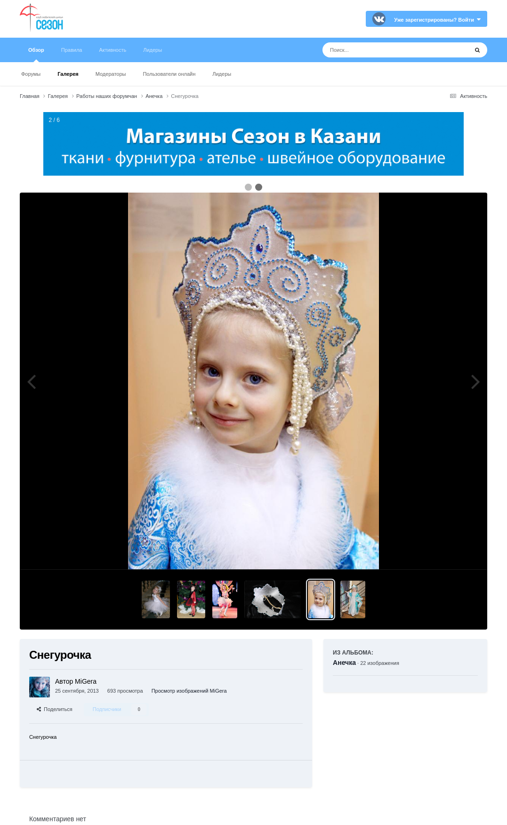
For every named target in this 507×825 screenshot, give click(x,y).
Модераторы (111, 74)
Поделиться (54, 709)
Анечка (344, 662)
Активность (112, 50)
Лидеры (221, 74)
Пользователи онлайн (169, 74)
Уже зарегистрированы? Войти (437, 20)
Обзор (36, 54)
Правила (71, 50)
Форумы (30, 74)
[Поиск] (377, 49)
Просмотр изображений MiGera (189, 691)
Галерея (67, 74)
